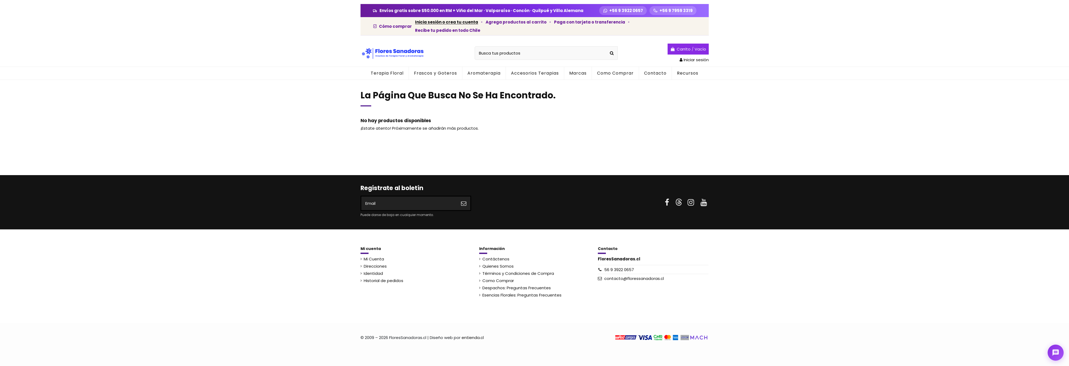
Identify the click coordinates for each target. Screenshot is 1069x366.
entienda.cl (473, 337)
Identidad (373, 273)
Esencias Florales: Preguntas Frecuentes (521, 295)
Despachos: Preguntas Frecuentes (516, 288)
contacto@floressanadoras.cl (634, 278)
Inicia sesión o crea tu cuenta (446, 22)
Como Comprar (498, 280)
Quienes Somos (498, 266)
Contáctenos (495, 259)
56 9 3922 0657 (619, 269)
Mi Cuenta (374, 259)
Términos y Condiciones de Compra (518, 273)
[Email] (409, 203)
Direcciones (375, 266)
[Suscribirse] (463, 203)
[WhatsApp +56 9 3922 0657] (623, 10)
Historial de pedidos (383, 280)
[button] (484, 73)
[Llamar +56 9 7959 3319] (672, 10)
